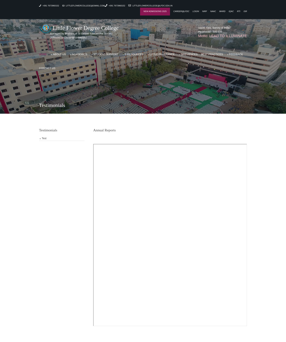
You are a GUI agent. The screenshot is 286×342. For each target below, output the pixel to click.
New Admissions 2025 (155, 11)
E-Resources (134, 54)
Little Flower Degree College (79, 28)
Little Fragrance (162, 54)
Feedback (236, 54)
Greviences (189, 54)
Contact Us (47, 68)
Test (44, 138)
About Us (59, 54)
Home (43, 54)
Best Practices (212, 54)
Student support (105, 54)
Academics (79, 54)
